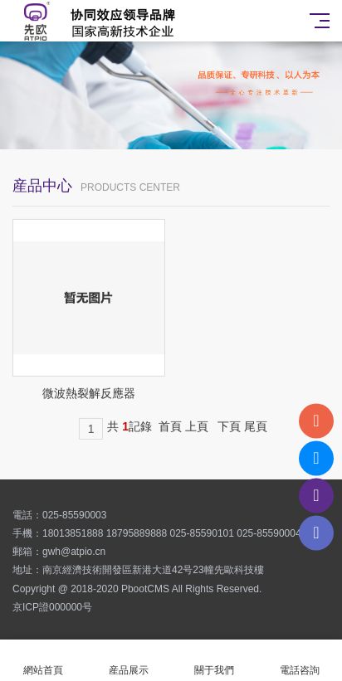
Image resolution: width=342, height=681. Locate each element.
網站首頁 (43, 660)
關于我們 (213, 660)
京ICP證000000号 (52, 607)
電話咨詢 (299, 660)
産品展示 (128, 660)
